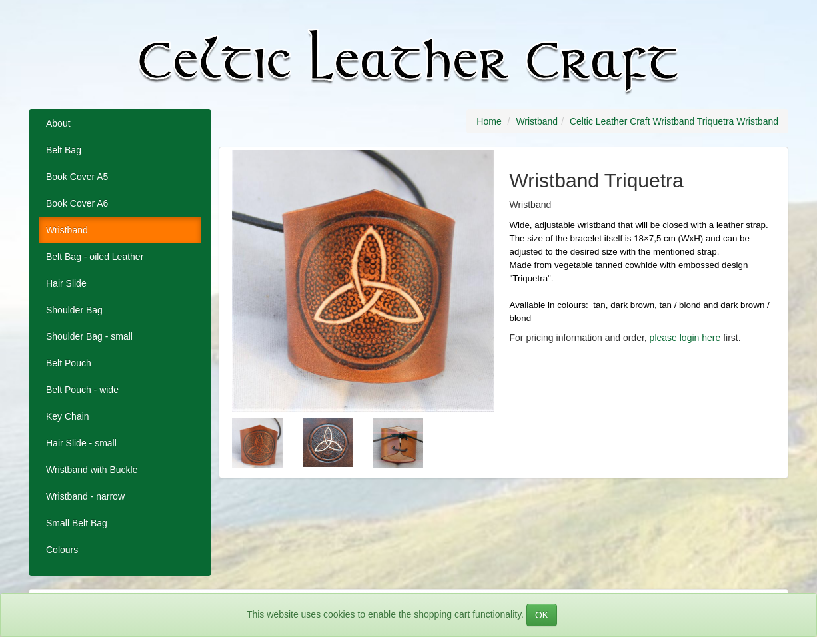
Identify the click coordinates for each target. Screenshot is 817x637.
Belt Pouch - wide (82, 389)
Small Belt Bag (76, 523)
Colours (62, 549)
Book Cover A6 (77, 203)
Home (488, 121)
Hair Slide (66, 283)
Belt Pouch (68, 363)
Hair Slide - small (81, 443)
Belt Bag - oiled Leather (94, 256)
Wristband (67, 230)
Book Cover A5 (77, 176)
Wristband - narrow (85, 496)
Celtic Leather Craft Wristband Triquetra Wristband (674, 121)
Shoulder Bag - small (89, 336)
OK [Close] (541, 615)
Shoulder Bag (74, 310)
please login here (685, 337)
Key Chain (67, 416)
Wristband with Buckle (91, 469)
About (58, 123)
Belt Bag (63, 150)
